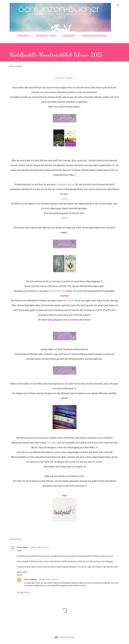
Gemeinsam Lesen (46, 36)
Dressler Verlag (57, 290)
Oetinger (52, 442)
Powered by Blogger (64, 637)
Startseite (23, 36)
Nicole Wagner (23, 547)
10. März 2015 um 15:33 (48, 579)
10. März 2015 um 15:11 (39, 547)
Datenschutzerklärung (94, 36)
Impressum (69, 36)
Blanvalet (69, 300)
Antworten (23, 592)
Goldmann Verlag (65, 184)
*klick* (64, 198)
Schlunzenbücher (30, 579)
